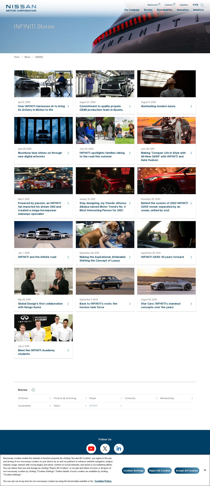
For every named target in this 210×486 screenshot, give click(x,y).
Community (130, 398)
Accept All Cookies (187, 470)
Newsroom (153, 5)
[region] (105, 470)
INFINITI (93, 405)
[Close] (205, 470)
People (92, 398)
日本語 (195, 5)
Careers (169, 5)
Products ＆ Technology (65, 398)
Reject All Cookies (159, 470)
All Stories (23, 398)
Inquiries (184, 5)
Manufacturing (167, 398)
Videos (57, 405)
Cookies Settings (133, 470)
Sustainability (24, 405)
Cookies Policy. (103, 481)
